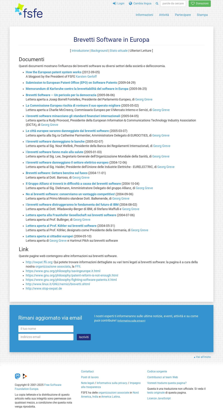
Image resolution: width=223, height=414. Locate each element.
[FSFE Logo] (29, 10)
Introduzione (80, 50)
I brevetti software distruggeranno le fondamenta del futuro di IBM (72, 204)
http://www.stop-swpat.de (44, 288)
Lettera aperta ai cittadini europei (49, 236)
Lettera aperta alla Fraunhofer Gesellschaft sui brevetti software (71, 215)
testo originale (156, 392)
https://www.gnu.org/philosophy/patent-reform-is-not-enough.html (72, 275)
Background (99, 50)
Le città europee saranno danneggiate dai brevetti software (67, 131)
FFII (77, 266)
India (95, 396)
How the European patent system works (53, 72)
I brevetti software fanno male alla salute (54, 152)
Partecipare (183, 15)
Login (118, 3)
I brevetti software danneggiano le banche (55, 141)
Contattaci (87, 371)
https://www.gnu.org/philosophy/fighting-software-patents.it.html (71, 280)
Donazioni (200, 3)
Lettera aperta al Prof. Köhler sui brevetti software (61, 226)
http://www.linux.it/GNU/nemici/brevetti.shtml (58, 284)
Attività (164, 15)
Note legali (87, 383)
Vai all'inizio (203, 357)
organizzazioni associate (113, 392)
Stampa (202, 15)
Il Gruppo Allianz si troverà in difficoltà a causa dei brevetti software (73, 183)
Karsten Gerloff (86, 76)
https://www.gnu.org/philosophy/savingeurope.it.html (63, 271)
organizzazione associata (53, 266)
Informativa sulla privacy (112, 383)
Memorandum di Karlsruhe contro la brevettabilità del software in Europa (77, 89)
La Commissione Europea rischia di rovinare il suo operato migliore (73, 105)
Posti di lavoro (90, 377)
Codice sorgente (157, 371)
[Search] (157, 4)
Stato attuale (119, 50)
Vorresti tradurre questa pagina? (167, 383)
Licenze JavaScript (159, 398)
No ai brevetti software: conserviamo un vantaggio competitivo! (70, 194)
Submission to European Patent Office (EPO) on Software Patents (71, 82)
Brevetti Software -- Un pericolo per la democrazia (61, 95)
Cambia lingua (140, 3)
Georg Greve (143, 99)
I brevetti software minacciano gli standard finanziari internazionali (73, 116)
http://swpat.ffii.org (39, 262)
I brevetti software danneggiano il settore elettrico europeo (67, 162)
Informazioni (144, 15)
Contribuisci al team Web (162, 377)
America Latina (110, 396)
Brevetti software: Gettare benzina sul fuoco (56, 173)
